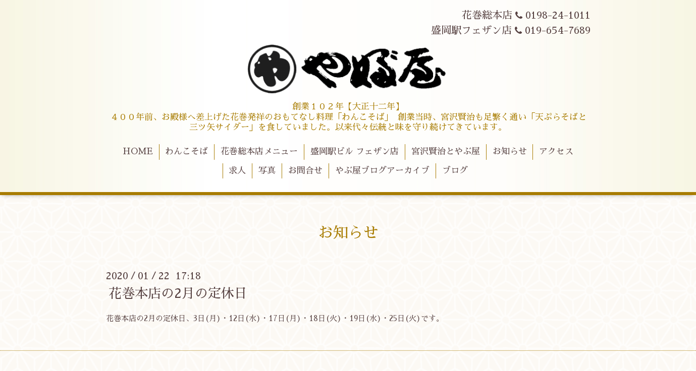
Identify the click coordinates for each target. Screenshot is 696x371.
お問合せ (305, 170)
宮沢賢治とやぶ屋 (445, 151)
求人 (237, 170)
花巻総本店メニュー (259, 151)
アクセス (556, 151)
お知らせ (510, 151)
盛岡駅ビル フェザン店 (354, 151)
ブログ (455, 170)
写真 (267, 170)
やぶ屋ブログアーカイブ (382, 170)
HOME (138, 151)
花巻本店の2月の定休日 (178, 293)
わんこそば (186, 151)
